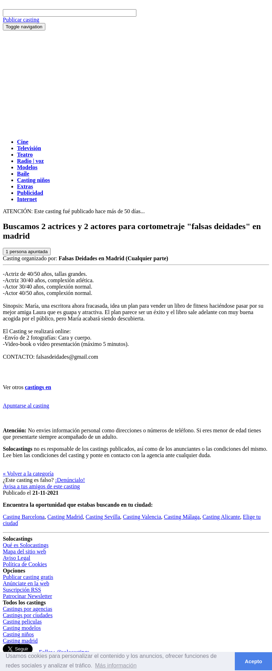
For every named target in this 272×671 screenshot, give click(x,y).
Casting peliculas (22, 622)
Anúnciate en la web (26, 583)
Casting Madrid (65, 517)
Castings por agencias (27, 609)
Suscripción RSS (22, 590)
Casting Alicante (221, 517)
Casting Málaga (182, 517)
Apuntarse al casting (26, 406)
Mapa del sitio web (24, 551)
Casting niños (18, 634)
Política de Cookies (25, 564)
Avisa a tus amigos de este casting (41, 486)
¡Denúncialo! (70, 480)
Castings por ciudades (27, 615)
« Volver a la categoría (28, 474)
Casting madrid (20, 641)
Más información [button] (115, 666)
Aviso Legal (16, 558)
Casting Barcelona (24, 517)
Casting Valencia (142, 517)
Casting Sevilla (103, 517)
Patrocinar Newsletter (27, 596)
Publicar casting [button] (21, 20)
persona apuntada (27, 251)
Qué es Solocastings (26, 545)
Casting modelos (22, 628)
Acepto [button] (253, 661)
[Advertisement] (136, 83)
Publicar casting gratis (28, 577)
